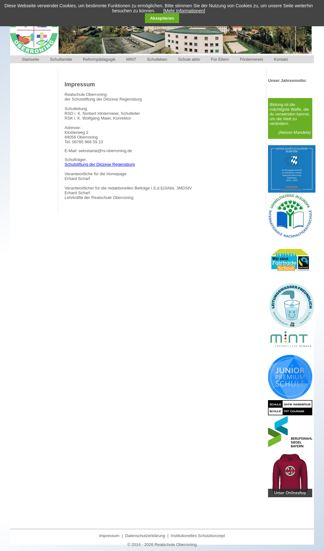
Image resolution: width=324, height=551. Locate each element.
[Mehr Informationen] (184, 10)
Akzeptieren (162, 18)
